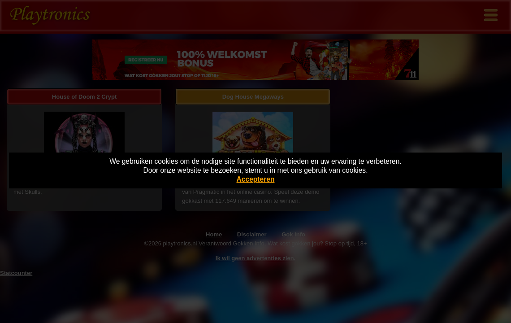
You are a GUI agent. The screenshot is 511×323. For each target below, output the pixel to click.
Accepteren (256, 179)
